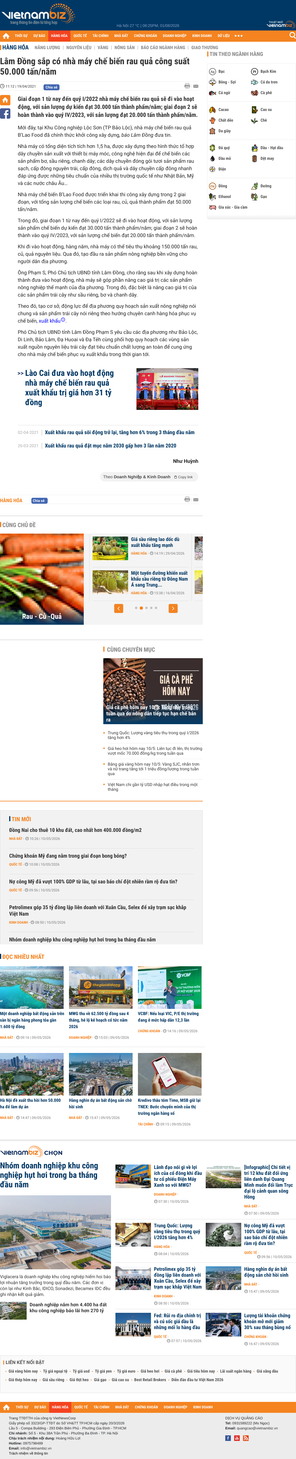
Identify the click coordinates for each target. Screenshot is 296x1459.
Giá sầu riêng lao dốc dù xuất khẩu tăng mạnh (212, 542)
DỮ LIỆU (224, 36)
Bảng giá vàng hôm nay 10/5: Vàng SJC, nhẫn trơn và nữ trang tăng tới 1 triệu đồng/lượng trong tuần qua (154, 769)
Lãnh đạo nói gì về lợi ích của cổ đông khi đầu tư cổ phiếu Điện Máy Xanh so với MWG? (178, 1176)
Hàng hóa (15, 47)
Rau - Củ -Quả (42, 616)
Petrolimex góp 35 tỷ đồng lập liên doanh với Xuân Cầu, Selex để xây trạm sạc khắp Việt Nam (97, 910)
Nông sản (125, 47)
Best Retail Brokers (150, 1380)
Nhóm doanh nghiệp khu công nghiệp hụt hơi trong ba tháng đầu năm (82, 940)
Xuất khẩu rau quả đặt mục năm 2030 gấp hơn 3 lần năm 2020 (110, 446)
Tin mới (21, 819)
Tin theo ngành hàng (236, 54)
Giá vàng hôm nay (23, 1371)
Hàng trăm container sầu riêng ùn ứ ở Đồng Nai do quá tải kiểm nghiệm (111, 545)
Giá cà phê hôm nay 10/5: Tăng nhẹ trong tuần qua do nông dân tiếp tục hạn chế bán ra (151, 713)
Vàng (103, 47)
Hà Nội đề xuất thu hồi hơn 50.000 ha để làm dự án (30, 1103)
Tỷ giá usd (81, 1371)
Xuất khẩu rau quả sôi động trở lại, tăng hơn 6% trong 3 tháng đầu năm (120, 433)
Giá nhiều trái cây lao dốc (111, 573)
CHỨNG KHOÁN (145, 36)
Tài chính (145, 1124)
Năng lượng (47, 47)
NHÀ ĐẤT (121, 36)
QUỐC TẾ (80, 36)
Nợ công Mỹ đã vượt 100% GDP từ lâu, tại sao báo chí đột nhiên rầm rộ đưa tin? (93, 882)
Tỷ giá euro (126, 1371)
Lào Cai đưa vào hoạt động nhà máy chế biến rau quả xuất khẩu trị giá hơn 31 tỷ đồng (69, 387)
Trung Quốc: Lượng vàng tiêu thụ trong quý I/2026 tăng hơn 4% (153, 735)
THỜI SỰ (21, 36)
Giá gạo (100, 1380)
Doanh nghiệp (80, 1038)
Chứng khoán (149, 1031)
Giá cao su (120, 1380)
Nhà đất (15, 839)
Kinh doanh (18, 922)
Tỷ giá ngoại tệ (55, 1371)
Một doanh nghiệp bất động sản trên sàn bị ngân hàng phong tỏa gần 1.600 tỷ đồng (32, 1020)
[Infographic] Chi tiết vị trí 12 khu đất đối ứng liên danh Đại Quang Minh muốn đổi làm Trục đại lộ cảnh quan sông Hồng (268, 1182)
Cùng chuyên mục (131, 649)
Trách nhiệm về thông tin (28, 1453)
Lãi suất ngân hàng (235, 1371)
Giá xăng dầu (267, 1371)
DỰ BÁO (39, 36)
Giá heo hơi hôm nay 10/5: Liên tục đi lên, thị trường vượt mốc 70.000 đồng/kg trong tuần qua (155, 751)
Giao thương (204, 47)
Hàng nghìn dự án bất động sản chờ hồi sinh (100, 1103)
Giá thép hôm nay (23, 1380)
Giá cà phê (173, 1371)
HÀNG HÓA (59, 36)
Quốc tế (15, 864)
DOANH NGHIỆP (174, 36)
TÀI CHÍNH (100, 36)
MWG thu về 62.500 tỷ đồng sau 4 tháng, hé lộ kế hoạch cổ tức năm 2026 (99, 1020)
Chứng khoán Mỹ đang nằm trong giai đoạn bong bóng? (68, 856)
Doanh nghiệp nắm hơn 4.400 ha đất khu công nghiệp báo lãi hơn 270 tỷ (68, 1307)
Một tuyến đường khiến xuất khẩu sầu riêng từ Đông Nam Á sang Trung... (216, 579)
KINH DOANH (202, 36)
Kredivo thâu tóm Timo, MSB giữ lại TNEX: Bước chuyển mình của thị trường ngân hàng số (169, 1107)
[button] (118, 608)
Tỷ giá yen (103, 1371)
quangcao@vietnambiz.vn (257, 1428)
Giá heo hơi (150, 1371)
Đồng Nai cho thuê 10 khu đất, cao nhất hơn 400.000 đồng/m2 (75, 830)
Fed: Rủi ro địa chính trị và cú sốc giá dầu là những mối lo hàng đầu (177, 1322)
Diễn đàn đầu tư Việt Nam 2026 (197, 1380)
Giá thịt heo (79, 1380)
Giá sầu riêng (53, 1380)
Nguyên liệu (78, 47)
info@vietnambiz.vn (36, 1448)
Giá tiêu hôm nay (201, 1371)
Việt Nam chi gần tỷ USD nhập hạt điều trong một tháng (152, 787)
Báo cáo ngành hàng (163, 47)
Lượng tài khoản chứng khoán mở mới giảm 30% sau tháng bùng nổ (267, 1322)
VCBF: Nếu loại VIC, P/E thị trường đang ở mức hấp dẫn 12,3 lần (168, 1017)
